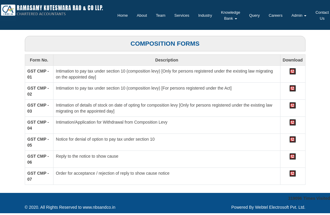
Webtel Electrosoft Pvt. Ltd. (280, 207)
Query (254, 15)
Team (160, 15)
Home (122, 15)
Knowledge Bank (230, 15)
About (142, 15)
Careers (276, 15)
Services (181, 15)
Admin (298, 15)
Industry (205, 15)
